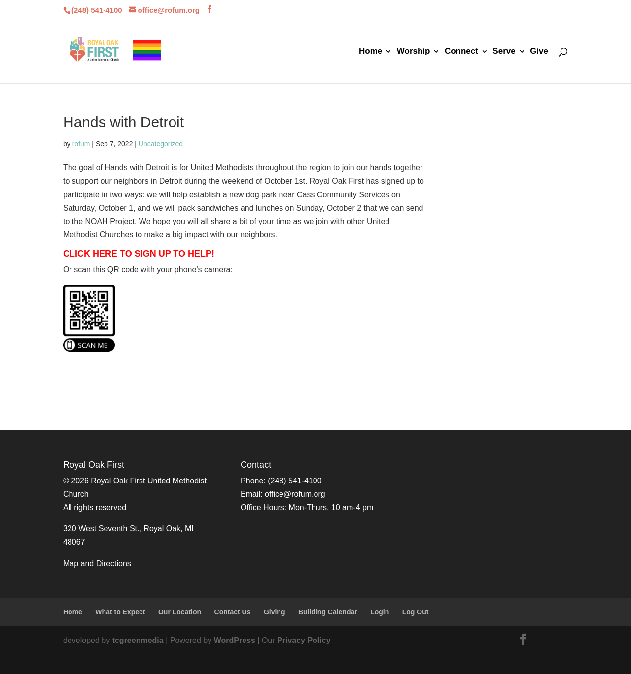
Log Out (415, 612)
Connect (461, 52)
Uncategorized (161, 144)
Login (379, 612)
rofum (81, 144)
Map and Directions (97, 563)
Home (370, 52)
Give (539, 52)
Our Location (179, 612)
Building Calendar (327, 612)
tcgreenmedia (138, 640)
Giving (274, 612)
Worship (413, 52)
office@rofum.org (295, 494)
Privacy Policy (304, 640)
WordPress (234, 640)
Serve (503, 52)
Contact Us (232, 612)
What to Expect (120, 612)
